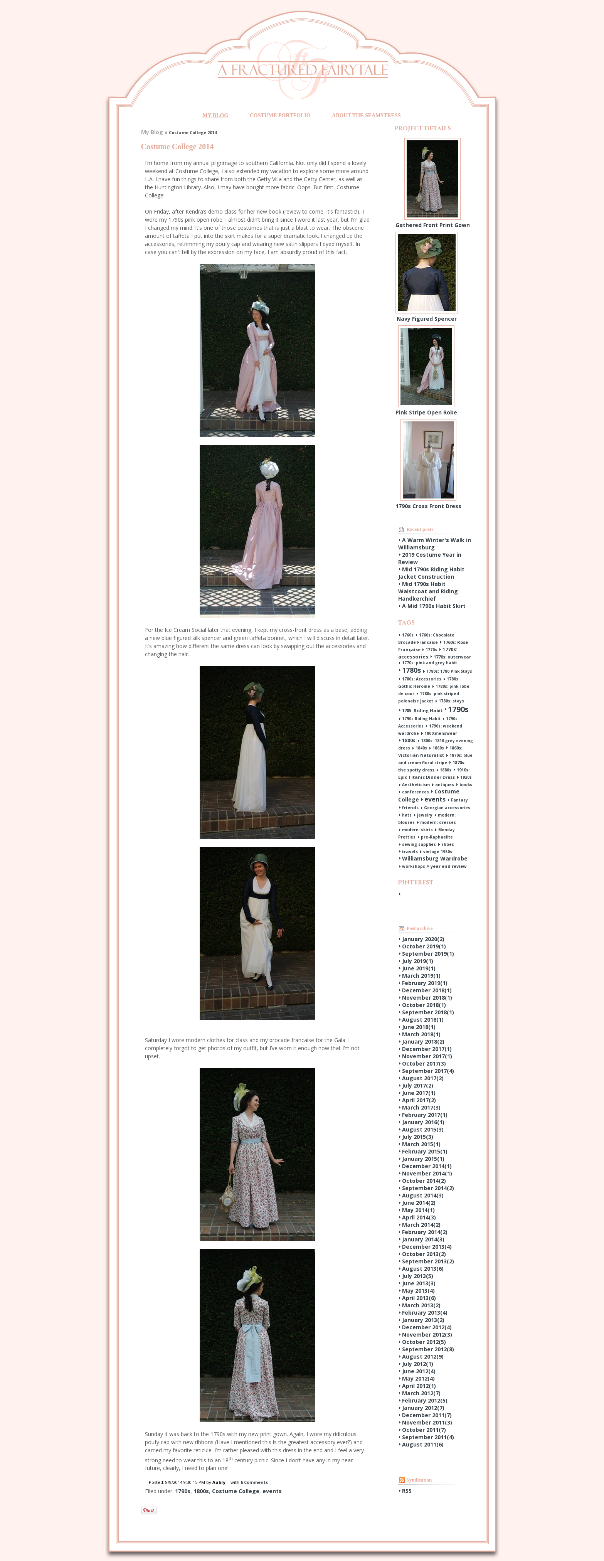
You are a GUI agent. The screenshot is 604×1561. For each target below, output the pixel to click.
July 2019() (417, 961)
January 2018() (423, 1041)
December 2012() (427, 1327)
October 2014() (424, 1180)
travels (410, 851)
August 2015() (423, 1129)
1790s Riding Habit (421, 718)
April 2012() (419, 1385)
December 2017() (427, 1048)
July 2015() (417, 1136)
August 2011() (423, 1444)
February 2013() (425, 1312)
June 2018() (419, 1027)
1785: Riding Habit (422, 710)
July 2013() (417, 1276)
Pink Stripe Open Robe (426, 412)
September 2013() (428, 1261)
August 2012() (423, 1356)
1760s (408, 635)
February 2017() (425, 1114)
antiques (444, 784)
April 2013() (419, 1298)
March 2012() (421, 1393)
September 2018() (428, 1012)
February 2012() (425, 1400)
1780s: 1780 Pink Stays (449, 671)
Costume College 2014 (177, 146)
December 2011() (427, 1415)
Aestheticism (416, 784)
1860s (438, 748)
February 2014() (425, 1232)
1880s (445, 770)
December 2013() (427, 1246)
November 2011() (427, 1422)
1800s (201, 1491)
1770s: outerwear (452, 657)
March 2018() (421, 1034)
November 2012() (427, 1334)
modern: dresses (438, 822)
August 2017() (423, 1078)
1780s (411, 670)
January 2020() (423, 939)
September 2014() (428, 1188)
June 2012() (419, 1371)
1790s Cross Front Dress (428, 506)
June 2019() (419, 968)
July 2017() (417, 1085)
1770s (431, 649)
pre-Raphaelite (437, 837)
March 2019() (421, 975)
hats (407, 815)
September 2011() (428, 1437)
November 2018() (427, 997)
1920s (466, 777)
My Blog (215, 115)
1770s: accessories (428, 653)
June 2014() (419, 1202)
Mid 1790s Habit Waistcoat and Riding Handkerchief (428, 591)
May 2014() (418, 1210)
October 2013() (424, 1254)
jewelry (424, 815)
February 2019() (425, 983)
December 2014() (427, 1166)
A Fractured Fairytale (302, 69)
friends (410, 807)
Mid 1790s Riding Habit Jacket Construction (431, 573)
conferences (415, 792)
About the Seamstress (366, 115)
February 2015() (425, 1151)
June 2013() (419, 1283)
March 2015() (421, 1144)
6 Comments (254, 1482)
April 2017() (419, 1100)
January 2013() (423, 1320)
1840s (421, 748)
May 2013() (418, 1290)
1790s (182, 1491)
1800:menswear (440, 733)
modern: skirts (417, 829)
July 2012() (417, 1363)
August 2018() (423, 1019)
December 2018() (427, 990)
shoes (447, 844)
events (272, 1491)
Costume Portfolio (280, 115)
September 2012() (428, 1349)
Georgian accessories (447, 807)
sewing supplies (419, 844)
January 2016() (423, 1122)
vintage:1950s (437, 851)
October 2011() (424, 1429)
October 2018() (424, 1005)
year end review (448, 866)
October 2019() (424, 946)
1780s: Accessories (421, 679)
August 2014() (423, 1195)
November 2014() (427, 1173)
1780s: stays (451, 701)
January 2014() (423, 1239)
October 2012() (424, 1341)
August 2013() (423, 1268)
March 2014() (421, 1224)
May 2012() (418, 1378)
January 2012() (423, 1407)
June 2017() (419, 1092)
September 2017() (428, 1070)
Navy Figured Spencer (427, 318)
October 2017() (424, 1063)
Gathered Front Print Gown (432, 225)
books (465, 784)
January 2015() (423, 1158)
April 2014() (419, 1217)
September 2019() (428, 953)
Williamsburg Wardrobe (435, 858)
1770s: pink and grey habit (429, 662)
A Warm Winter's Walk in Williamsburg (434, 543)
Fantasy (459, 800)
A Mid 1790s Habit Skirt (434, 606)
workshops (413, 866)
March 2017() (421, 1107)
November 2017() (427, 1056)
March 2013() (421, 1305)
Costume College (235, 1491)
